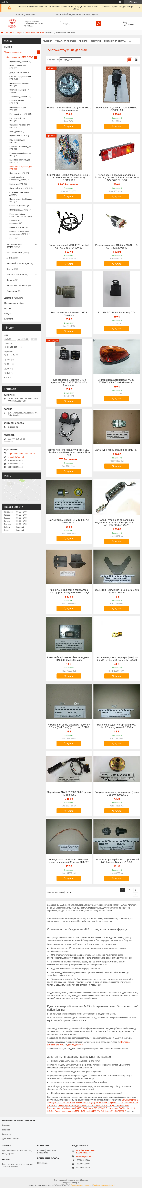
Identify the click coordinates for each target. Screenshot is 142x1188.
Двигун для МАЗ (75, 1045)
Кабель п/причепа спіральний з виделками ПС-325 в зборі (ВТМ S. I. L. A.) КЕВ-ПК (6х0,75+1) (116, 523)
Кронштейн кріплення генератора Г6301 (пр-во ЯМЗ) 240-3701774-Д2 (69, 591)
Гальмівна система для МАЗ (19, 161)
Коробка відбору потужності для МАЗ (18, 178)
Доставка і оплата (10, 1139)
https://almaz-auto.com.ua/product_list (22, 453)
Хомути (10, 269)
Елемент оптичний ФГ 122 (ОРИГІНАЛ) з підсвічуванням (68, 109)
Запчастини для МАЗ (34, 32)
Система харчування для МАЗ (20, 77)
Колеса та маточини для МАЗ (20, 147)
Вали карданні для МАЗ (17, 108)
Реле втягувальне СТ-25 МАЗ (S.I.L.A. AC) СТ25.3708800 (116, 246)
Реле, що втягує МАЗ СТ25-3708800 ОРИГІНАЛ (116, 109)
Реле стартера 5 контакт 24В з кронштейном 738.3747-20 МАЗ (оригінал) (69, 382)
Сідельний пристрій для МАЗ (19, 126)
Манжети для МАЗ (17, 227)
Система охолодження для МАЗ (19, 91)
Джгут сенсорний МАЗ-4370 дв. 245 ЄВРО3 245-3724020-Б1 (69, 246)
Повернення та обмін (14, 303)
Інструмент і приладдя (14, 222)
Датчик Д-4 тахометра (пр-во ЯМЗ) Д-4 (117, 450)
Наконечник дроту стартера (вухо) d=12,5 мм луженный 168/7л (116, 726)
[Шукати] (98, 23)
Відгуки (7, 313)
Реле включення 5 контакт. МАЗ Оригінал (69, 313)
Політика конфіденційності (103, 1185)
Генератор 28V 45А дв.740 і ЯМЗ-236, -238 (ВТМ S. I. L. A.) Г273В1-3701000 (93, 1105)
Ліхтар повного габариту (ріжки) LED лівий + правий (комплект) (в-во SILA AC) (69, 452)
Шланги (10, 280)
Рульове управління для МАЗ (20, 154)
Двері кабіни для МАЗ (18, 188)
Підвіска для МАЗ (17, 136)
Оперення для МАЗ (17, 206)
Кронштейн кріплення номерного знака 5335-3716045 (116, 591)
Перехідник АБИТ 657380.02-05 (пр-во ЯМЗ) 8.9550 (69, 793)
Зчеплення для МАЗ (18, 96)
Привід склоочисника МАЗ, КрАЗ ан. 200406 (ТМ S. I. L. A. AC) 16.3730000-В (90, 1111)
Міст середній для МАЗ (17, 119)
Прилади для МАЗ (17, 173)
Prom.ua (84, 1180)
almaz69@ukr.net (16, 457)
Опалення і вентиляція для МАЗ (19, 193)
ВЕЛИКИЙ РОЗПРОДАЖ (18, 263)
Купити (70, 126)
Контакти (96, 41)
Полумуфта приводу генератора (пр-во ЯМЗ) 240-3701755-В (116, 793)
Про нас (83, 41)
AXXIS (9, 258)
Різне (11, 238)
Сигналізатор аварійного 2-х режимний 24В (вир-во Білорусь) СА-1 (116, 861)
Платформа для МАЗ (18, 210)
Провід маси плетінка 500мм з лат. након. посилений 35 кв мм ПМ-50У (69, 861)
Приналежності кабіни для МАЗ (20, 200)
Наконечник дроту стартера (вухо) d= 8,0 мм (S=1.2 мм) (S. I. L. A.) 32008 (116, 658)
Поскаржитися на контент (81, 1185)
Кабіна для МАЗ (16, 184)
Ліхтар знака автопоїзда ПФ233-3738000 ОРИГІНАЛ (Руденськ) (116, 381)
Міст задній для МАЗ (18, 114)
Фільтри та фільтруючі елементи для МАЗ (19, 232)
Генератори (12, 291)
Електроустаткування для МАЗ (20, 167)
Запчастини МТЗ (14, 252)
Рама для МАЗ (15, 131)
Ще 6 (8, 377)
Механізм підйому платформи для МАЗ (18, 215)
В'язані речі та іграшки (17, 285)
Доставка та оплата (114, 41)
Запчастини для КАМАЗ (14, 245)
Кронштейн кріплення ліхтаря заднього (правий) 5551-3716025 (69, 658)
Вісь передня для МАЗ (17, 141)
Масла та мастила (15, 274)
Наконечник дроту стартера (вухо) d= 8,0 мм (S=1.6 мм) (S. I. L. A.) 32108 (69, 726)
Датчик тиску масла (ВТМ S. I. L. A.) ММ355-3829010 (69, 521)
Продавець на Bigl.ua (71, 1183)
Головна (47, 41)
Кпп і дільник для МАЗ (16, 102)
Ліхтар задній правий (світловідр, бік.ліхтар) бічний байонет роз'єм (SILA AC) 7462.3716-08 (116, 178)
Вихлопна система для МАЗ (19, 84)
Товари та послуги (13, 32)
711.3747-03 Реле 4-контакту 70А (117, 312)
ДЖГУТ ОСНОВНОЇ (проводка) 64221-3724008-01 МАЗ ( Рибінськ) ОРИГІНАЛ (69, 178)
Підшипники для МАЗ (18, 61)
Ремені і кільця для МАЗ (17, 67)
